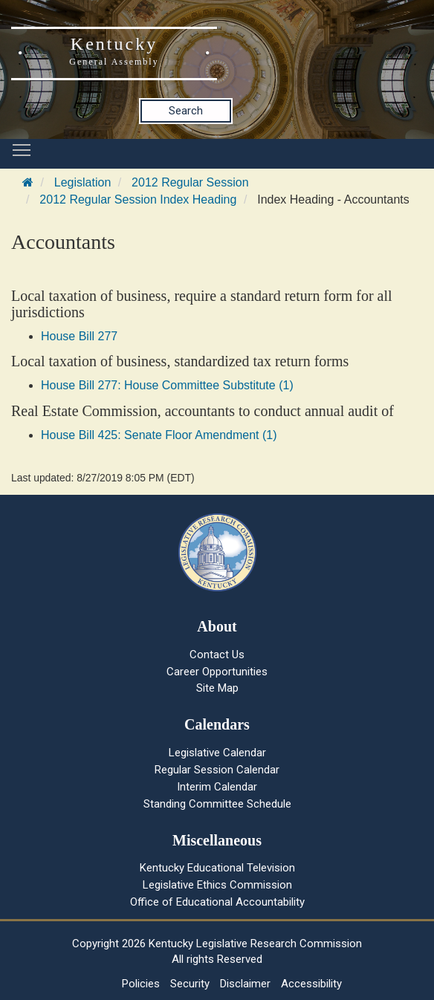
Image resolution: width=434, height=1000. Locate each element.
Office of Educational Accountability (217, 902)
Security (190, 983)
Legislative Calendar (217, 752)
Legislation (82, 182)
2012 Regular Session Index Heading (137, 199)
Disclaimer (245, 983)
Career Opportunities (217, 671)
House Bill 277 (79, 336)
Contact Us (217, 654)
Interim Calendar (217, 786)
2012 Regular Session (190, 182)
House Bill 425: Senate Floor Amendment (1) (159, 435)
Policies (141, 983)
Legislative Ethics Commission (217, 885)
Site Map (217, 688)
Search (186, 110)
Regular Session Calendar (217, 769)
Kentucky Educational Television (217, 867)
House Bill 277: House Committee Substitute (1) (167, 385)
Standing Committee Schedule (217, 804)
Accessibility (311, 983)
